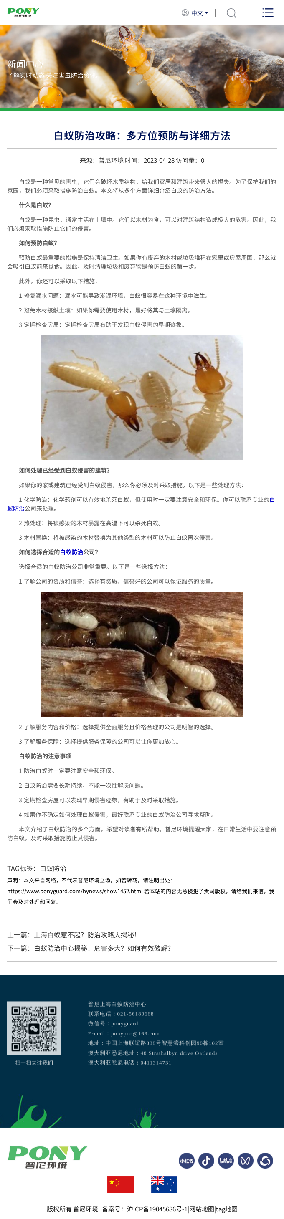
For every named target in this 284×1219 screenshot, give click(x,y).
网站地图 (201, 1209)
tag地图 (227, 1209)
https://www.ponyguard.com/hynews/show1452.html (75, 891)
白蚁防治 (71, 552)
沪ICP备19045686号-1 (157, 1209)
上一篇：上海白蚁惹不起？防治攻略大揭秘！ (74, 934)
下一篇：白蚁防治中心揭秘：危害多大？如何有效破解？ (90, 948)
